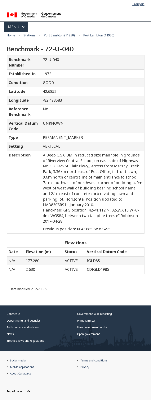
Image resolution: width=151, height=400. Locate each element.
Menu (16, 26)
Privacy (84, 367)
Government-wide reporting (94, 314)
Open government (88, 334)
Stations (29, 35)
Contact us (13, 314)
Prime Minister (86, 320)
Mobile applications (22, 367)
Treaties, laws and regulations (25, 340)
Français (138, 4)
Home (11, 35)
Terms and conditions (93, 360)
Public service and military (23, 327)
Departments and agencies (24, 320)
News (10, 334)
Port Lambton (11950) (59, 35)
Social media (18, 360)
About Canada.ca (20, 373)
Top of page (18, 391)
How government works (92, 327)
